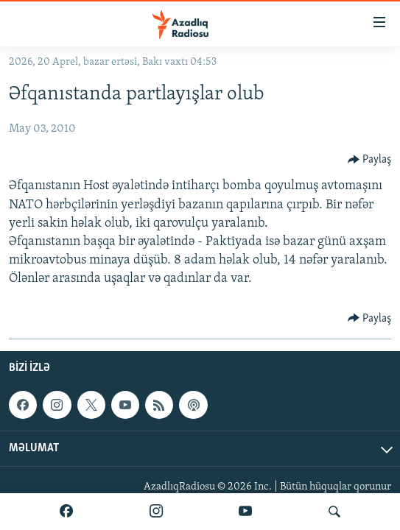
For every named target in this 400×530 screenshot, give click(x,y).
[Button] (370, 160)
